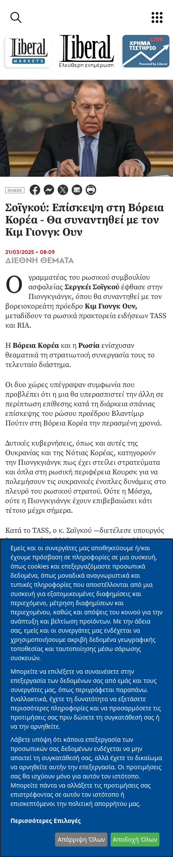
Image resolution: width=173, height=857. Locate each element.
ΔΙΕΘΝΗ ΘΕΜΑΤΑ (39, 260)
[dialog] (86, 698)
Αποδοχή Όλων (135, 839)
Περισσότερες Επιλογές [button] (45, 820)
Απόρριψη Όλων (81, 839)
